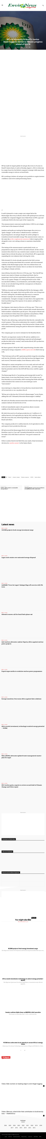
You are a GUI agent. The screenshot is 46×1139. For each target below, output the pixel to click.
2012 (34, 1127)
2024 (14, 1125)
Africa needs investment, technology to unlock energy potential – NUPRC (23, 979)
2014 (25, 1127)
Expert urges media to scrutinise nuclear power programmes (22, 671)
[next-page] (24, 1050)
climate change (16, 477)
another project (14, 443)
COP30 (31, 477)
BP (6, 477)
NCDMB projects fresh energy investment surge (17, 530)
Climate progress (25, 477)
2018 (41, 1125)
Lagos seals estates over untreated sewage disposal (19, 557)
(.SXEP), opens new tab (28, 350)
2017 (12, 1127)
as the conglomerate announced (20, 239)
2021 (27, 1125)
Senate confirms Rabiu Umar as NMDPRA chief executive (23, 1012)
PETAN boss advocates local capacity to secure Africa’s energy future (23, 1043)
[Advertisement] (23, 62)
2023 (18, 1125)
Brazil (10, 477)
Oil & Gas (23, 36)
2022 (23, 1125)
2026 (5, 1125)
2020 (32, 1125)
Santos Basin (38, 477)
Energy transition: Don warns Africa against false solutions (21, 699)
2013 (29, 1127)
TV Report (5, 1057)
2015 (21, 1127)
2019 (36, 1125)
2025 (10, 1125)
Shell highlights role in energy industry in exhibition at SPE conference (34, 488)
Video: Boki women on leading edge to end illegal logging (22, 1084)
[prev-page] (20, 1050)
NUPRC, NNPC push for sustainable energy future (9, 488)
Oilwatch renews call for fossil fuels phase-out (17, 614)
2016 (16, 1127)
